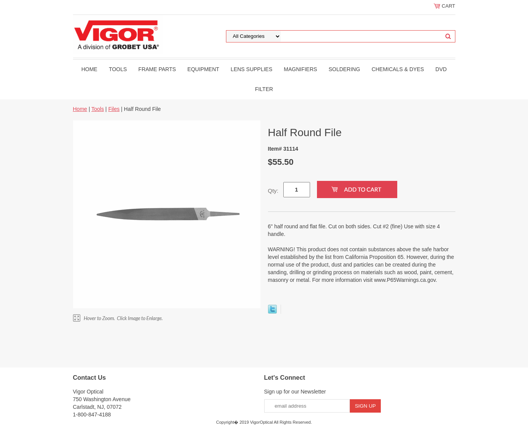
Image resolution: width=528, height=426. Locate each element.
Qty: (273, 190)
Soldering (344, 69)
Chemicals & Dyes (398, 69)
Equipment (203, 69)
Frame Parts (157, 69)
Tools (118, 69)
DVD (441, 69)
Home (89, 69)
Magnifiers (300, 69)
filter (264, 89)
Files (114, 109)
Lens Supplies (251, 69)
